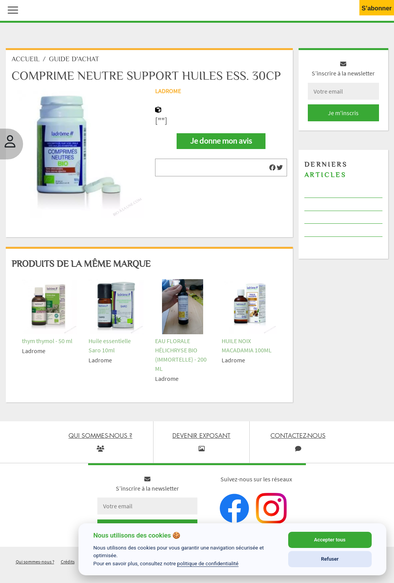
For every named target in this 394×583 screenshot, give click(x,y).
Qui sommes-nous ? (35, 563)
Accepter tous (330, 540)
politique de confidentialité (208, 563)
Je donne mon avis (221, 143)
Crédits (68, 563)
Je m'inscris (343, 115)
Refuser (330, 559)
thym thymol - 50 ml (47, 343)
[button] (11, 9)
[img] (272, 169)
